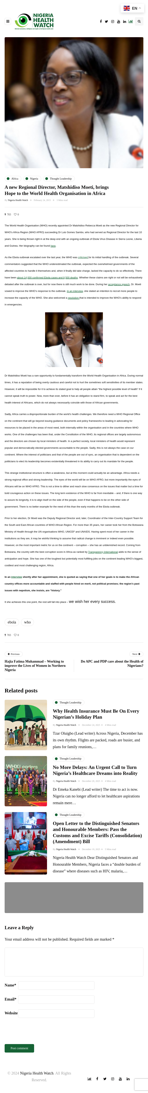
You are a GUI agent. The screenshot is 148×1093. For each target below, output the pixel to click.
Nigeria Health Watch (18, 200)
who (27, 622)
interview (16, 576)
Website (11, 1013)
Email (10, 999)
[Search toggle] (139, 21)
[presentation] (34, 1032)
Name (10, 985)
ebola (12, 622)
